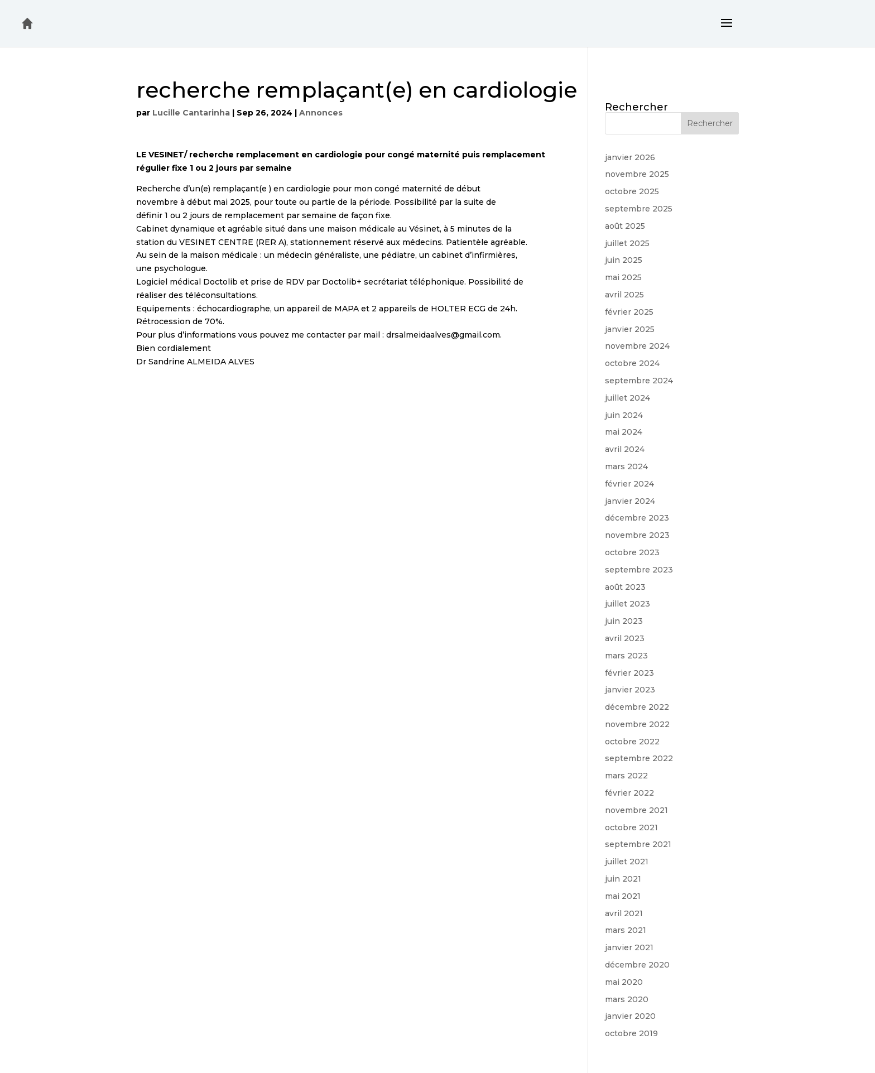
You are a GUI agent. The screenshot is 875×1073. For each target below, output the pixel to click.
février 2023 (629, 673)
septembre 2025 (638, 209)
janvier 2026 (630, 157)
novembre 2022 (637, 724)
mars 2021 (625, 930)
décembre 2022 (637, 707)
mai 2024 (623, 432)
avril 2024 (625, 449)
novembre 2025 (637, 174)
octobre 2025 (632, 191)
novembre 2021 (636, 810)
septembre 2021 (638, 844)
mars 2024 (626, 466)
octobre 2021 (631, 827)
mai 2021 (623, 896)
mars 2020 (626, 999)
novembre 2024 (637, 346)
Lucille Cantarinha (191, 113)
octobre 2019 (631, 1033)
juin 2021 (623, 879)
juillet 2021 (626, 862)
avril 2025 (624, 295)
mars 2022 (626, 776)
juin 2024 (624, 415)
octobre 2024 (632, 363)
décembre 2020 (637, 965)
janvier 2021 (629, 947)
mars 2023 (626, 656)
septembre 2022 (639, 758)
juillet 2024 (627, 398)
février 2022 (629, 793)
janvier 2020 (630, 1016)
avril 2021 (624, 913)
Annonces (321, 113)
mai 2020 (624, 982)
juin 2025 (623, 260)
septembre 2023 (639, 570)
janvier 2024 (630, 501)
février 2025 (629, 312)
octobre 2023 (632, 552)
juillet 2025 (627, 243)
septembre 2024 (639, 381)
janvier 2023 (630, 690)
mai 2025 (623, 277)
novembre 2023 (637, 535)
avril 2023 (625, 638)
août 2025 (625, 226)
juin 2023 (624, 621)
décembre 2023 (637, 518)
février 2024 (629, 484)
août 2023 (625, 587)
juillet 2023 (627, 604)
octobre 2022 (632, 742)
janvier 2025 (630, 329)
